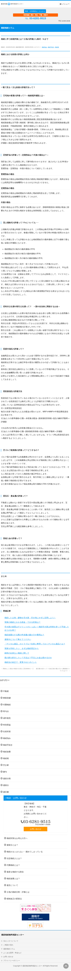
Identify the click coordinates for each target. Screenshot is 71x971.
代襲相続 (7, 705)
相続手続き (51, 47)
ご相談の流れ (8, 945)
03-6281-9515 (38, 18)
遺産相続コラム (9, 949)
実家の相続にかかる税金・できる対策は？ (23, 622)
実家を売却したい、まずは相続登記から (22, 648)
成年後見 (7, 718)
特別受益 (7, 725)
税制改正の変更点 (14, 899)
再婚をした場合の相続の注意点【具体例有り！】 (17, 668)
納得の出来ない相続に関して (17, 653)
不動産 (6, 691)
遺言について (12, 885)
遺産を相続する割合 (15, 872)
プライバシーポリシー (11, 960)
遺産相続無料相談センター (32, 966)
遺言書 (6, 792)
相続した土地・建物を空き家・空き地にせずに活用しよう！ (30, 618)
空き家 (6, 765)
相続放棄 (7, 752)
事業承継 (7, 698)
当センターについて (10, 941)
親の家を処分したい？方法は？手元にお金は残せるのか (28, 658)
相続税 (57, 47)
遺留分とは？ (12, 845)
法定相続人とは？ (14, 858)
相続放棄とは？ (13, 879)
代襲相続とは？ (13, 865)
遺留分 (6, 785)
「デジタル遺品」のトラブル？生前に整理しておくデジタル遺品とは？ (35, 644)
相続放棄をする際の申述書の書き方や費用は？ (24, 635)
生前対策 (7, 732)
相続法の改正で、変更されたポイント (21, 662)
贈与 (5, 772)
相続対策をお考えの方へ (17, 838)
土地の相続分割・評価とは (18, 892)
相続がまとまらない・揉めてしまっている (25, 852)
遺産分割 (7, 779)
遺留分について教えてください (18, 639)
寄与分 (6, 711)
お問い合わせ (35, 829)
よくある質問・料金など (12, 953)
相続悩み (44, 47)
